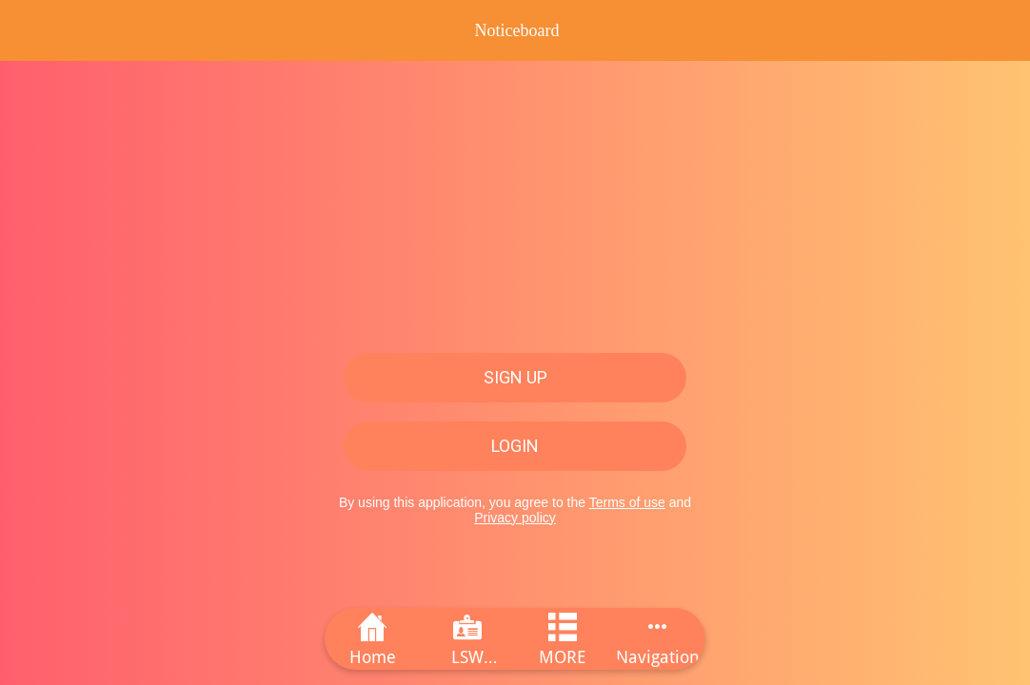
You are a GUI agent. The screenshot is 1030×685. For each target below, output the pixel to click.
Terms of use (627, 502)
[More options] (657, 639)
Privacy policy (515, 517)
